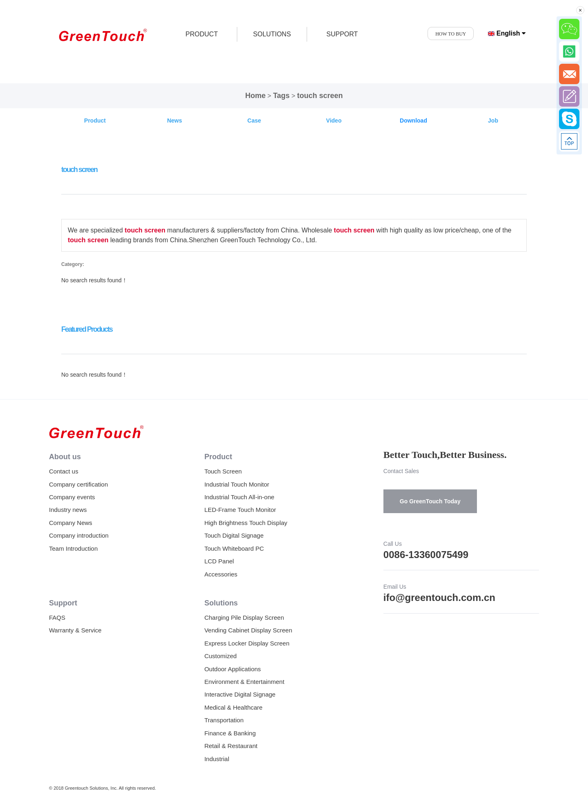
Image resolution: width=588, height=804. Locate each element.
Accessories (220, 574)
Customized (220, 655)
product (201, 34)
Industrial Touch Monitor (236, 484)
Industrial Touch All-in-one (239, 497)
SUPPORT (342, 34)
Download (413, 120)
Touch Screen (223, 471)
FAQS (57, 617)
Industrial (216, 758)
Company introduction (79, 535)
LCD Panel (219, 561)
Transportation (223, 720)
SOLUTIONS (272, 34)
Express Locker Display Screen (246, 643)
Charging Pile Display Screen (244, 617)
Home (255, 96)
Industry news (68, 509)
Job (493, 120)
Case (254, 120)
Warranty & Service (75, 630)
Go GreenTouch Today (430, 501)
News (174, 120)
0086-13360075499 (425, 554)
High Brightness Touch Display (245, 522)
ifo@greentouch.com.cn (439, 597)
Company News (70, 522)
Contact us (63, 471)
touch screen (320, 96)
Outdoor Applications (232, 669)
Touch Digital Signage (233, 535)
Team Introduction (73, 548)
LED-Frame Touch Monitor (240, 509)
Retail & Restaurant (230, 745)
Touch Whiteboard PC (234, 548)
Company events (72, 497)
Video (334, 120)
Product (95, 120)
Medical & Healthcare (233, 707)
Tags (281, 96)
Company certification (78, 484)
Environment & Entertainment (244, 681)
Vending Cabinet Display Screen (248, 630)
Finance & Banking (230, 733)
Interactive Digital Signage (239, 694)
